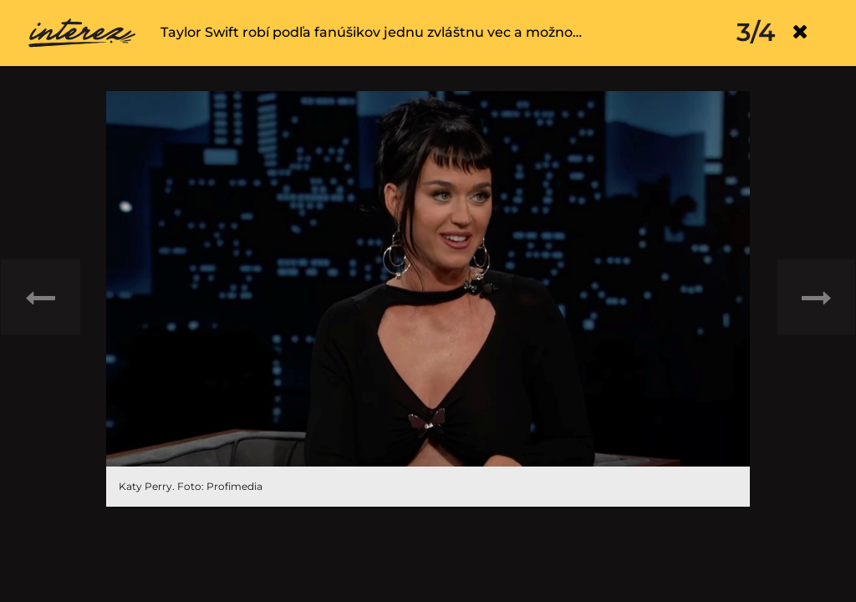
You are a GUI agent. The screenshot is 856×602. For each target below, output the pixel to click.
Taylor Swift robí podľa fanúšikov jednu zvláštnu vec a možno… (371, 32)
